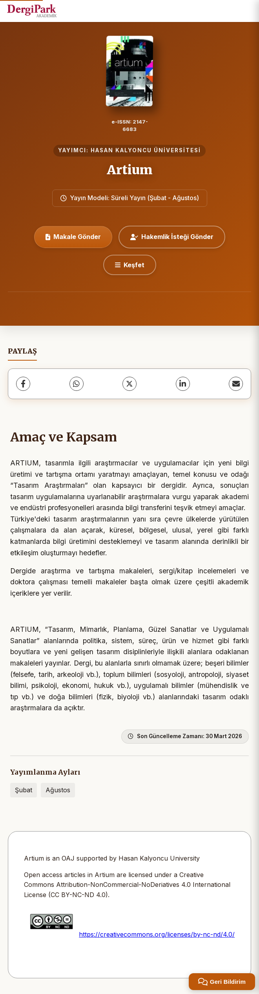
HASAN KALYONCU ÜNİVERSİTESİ (146, 150)
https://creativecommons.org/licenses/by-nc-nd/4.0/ (157, 934)
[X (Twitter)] (129, 384)
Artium (130, 170)
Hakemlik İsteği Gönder (171, 237)
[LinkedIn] (183, 384)
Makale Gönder (73, 237)
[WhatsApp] (76, 384)
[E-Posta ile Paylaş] (236, 384)
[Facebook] (23, 384)
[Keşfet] (129, 265)
